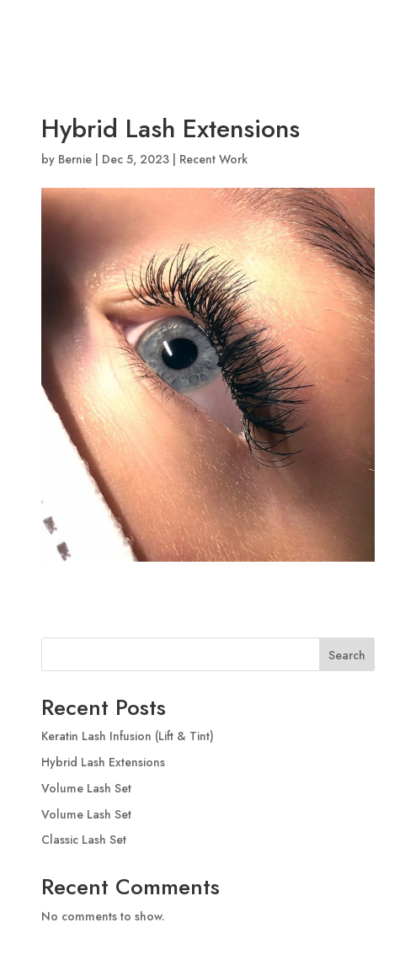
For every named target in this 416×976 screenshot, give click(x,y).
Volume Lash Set (86, 788)
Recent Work (213, 159)
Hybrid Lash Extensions (103, 762)
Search (346, 655)
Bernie (75, 159)
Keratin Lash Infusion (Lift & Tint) (127, 736)
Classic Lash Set (83, 839)
